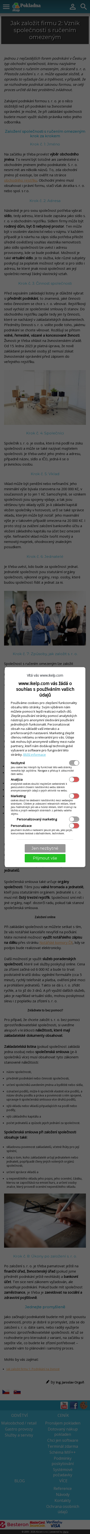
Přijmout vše (45, 858)
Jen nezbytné (45, 848)
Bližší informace (34, 754)
